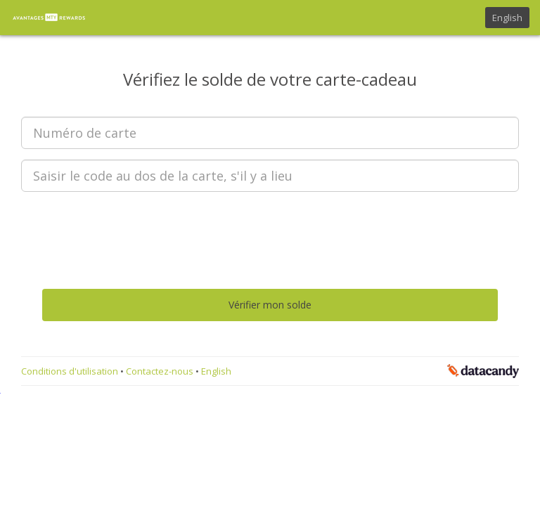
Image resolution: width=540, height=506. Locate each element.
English (507, 17)
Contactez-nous (160, 371)
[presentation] (270, 229)
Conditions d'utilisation (70, 371)
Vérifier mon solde (270, 304)
